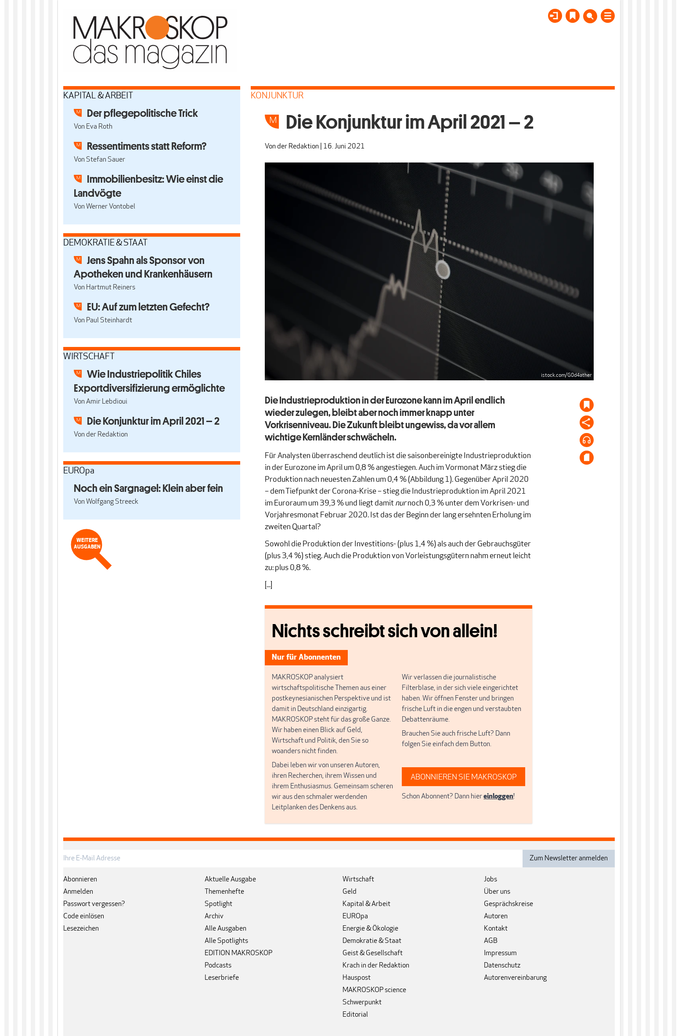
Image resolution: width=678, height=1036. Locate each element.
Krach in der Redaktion (376, 965)
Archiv (214, 916)
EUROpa (355, 916)
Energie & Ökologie (370, 928)
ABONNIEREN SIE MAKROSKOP (464, 777)
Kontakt (496, 928)
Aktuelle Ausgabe (230, 879)
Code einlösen (83, 916)
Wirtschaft (358, 879)
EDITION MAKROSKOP (238, 953)
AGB (491, 941)
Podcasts (218, 965)
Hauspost (357, 978)
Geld (350, 891)
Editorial (355, 1014)
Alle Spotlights (226, 941)
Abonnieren (80, 879)
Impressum (500, 953)
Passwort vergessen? (94, 904)
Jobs (490, 879)
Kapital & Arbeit (366, 904)
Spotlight (218, 904)
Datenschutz (502, 965)
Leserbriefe (222, 978)
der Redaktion (298, 146)
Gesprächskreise (508, 904)
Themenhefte (224, 891)
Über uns (497, 891)
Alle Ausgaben (225, 928)
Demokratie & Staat (372, 941)
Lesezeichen (81, 928)
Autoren (496, 916)
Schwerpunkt (362, 1002)
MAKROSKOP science (374, 990)
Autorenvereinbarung (515, 978)
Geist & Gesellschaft (373, 953)
